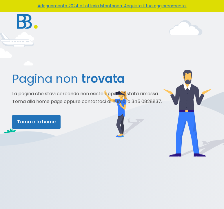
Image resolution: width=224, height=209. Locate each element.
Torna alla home (36, 121)
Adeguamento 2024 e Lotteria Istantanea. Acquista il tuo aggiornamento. (112, 6)
